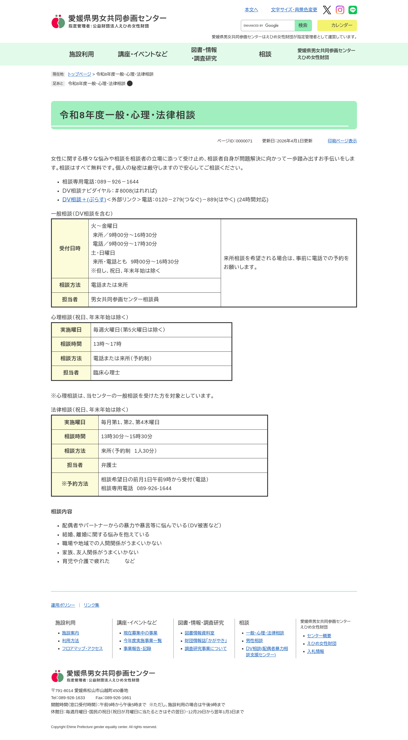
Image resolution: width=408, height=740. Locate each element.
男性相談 (254, 640)
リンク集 (91, 605)
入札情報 (315, 651)
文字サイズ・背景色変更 (294, 9)
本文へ (251, 9)
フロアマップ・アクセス (82, 648)
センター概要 (319, 635)
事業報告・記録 (137, 648)
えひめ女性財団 (321, 643)
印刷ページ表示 (342, 140)
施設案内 (70, 633)
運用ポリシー (63, 605)
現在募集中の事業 (141, 633)
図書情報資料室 (199, 633)
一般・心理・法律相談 (265, 633)
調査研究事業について (206, 648)
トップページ (79, 74)
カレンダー (342, 25)
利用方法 (70, 640)
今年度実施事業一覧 (143, 640)
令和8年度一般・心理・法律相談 (97, 83)
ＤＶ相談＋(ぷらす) (84, 200)
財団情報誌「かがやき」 (206, 640)
